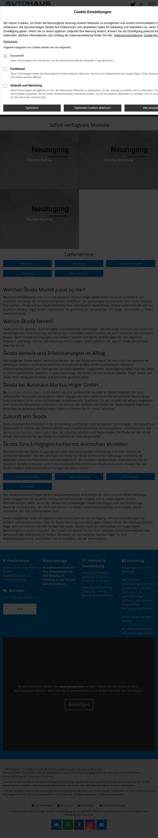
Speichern (32, 107)
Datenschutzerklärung (128, 35)
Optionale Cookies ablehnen (92, 107)
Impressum (10, 41)
